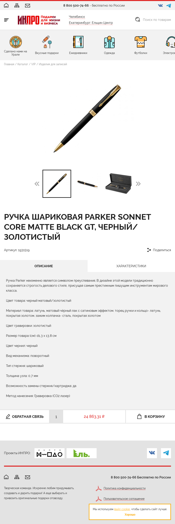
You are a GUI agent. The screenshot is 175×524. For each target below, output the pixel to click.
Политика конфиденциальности (125, 488)
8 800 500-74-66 (76, 5)
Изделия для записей (53, 64)
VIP (33, 64)
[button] (138, 183)
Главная (9, 64)
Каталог (22, 64)
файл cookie (122, 509)
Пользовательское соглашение (124, 498)
